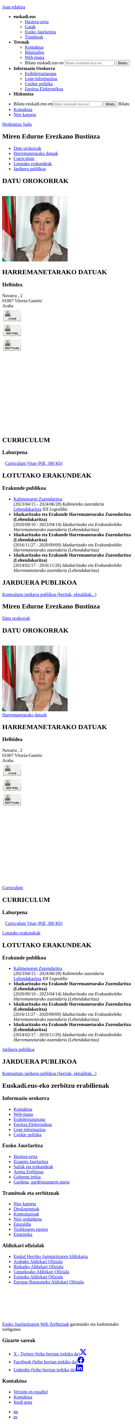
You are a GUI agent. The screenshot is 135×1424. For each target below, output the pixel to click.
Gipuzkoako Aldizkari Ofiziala (41, 1271)
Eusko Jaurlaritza (40, 31)
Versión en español (31, 1391)
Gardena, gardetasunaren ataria (42, 1182)
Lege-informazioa (41, 78)
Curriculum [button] (24, 158)
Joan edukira (13, 7)
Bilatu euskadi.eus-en (44, 62)
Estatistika (23, 1234)
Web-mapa (34, 57)
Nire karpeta (25, 114)
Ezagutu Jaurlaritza (31, 1161)
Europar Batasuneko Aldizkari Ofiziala (49, 1282)
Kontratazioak (26, 1214)
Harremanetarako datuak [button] (36, 153)
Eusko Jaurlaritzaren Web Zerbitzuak (35, 1324)
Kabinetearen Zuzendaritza (38, 499)
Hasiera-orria (36, 21)
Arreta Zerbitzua (28, 1171)
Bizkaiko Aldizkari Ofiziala (38, 1266)
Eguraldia (22, 1224)
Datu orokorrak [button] (27, 148)
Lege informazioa (29, 1129)
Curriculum (12, 887)
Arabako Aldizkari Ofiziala (38, 1261)
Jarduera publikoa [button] (30, 168)
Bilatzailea (34, 52)
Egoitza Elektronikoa (44, 88)
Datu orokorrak (16, 618)
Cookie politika (39, 83)
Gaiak (30, 26)
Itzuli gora (23, 1402)
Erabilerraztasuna (40, 73)
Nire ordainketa (28, 1219)
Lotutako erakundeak (21, 933)
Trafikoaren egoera (31, 1229)
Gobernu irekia (27, 1176)
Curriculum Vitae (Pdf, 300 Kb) (34, 463)
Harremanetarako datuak (24, 714)
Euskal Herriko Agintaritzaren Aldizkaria (51, 1256)
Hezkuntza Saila (17, 124)
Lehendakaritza (27, 509)
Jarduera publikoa (18, 1049)
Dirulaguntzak (26, 1208)
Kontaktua (34, 47)
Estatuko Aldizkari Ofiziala (38, 1276)
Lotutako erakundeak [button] (33, 163)
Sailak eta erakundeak (33, 1166)
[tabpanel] (67, 220)
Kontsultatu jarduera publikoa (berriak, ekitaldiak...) (49, 594)
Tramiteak (34, 37)
